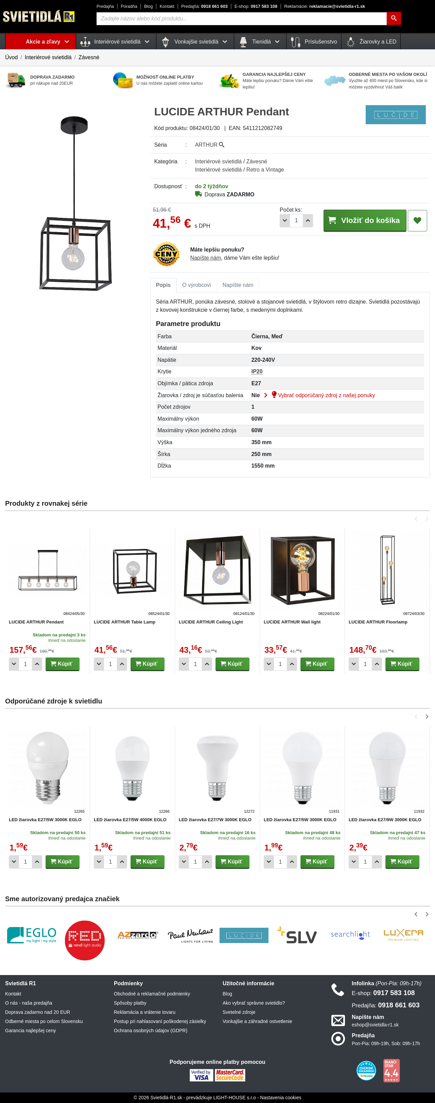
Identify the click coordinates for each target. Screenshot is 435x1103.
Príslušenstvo (314, 42)
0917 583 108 (255, 6)
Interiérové (218, 161)
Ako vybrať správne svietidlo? (254, 1003)
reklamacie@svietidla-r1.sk (324, 6)
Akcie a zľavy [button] (49, 42)
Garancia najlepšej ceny (30, 1030)
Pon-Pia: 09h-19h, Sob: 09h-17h (386, 1043)
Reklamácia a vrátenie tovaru (144, 1012)
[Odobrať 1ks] (285, 220)
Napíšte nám (205, 258)
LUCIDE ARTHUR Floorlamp (378, 622)
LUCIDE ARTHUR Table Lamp (124, 622)
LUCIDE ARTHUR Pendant (36, 622)
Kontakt (167, 6)
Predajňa (105, 6)
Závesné (89, 57)
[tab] (163, 285)
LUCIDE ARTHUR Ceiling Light (211, 622)
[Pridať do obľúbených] (417, 221)
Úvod (11, 57)
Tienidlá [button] (260, 42)
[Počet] (296, 220)
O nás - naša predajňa (28, 1003)
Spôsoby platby (130, 1003)
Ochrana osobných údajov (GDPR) (150, 1030)
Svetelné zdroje (239, 1012)
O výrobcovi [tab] (196, 285)
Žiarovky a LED (371, 42)
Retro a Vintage (265, 170)
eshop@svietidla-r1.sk (375, 1024)
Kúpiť (61, 664)
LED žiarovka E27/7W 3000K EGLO (215, 819)
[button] (417, 518)
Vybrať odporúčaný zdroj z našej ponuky (318, 395)
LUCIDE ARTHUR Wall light (292, 622)
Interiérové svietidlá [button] (116, 42)
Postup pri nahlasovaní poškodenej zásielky (160, 1021)
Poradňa (129, 6)
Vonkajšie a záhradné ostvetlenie (257, 1021)
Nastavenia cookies (280, 1097)
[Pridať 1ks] (308, 220)
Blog (148, 6)
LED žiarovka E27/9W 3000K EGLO (385, 819)
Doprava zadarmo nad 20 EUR (37, 1012)
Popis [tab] (163, 285)
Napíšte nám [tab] (238, 285)
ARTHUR (210, 145)
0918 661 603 (204, 6)
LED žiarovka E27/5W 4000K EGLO (130, 819)
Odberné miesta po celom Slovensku (44, 1021)
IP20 (257, 371)
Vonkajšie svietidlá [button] (195, 42)
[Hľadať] (394, 19)
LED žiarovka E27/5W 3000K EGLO (45, 819)
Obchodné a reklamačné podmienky (152, 993)
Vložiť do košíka (365, 220)
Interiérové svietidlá (48, 57)
